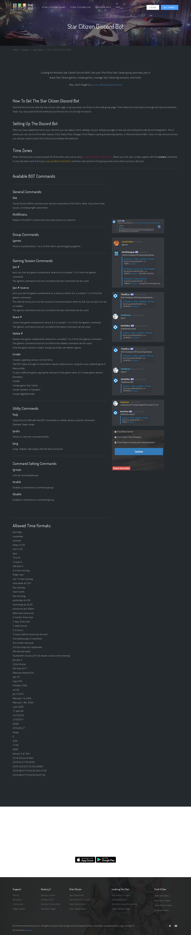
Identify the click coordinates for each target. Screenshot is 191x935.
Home (16, 49)
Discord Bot (104, 5)
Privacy (16, 895)
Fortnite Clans (161, 910)
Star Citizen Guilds (78, 905)
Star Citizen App (77, 910)
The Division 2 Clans (122, 895)
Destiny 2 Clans (49, 895)
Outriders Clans (162, 900)
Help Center (19, 910)
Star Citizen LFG (81, 5)
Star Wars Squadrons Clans (126, 905)
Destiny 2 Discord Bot (52, 905)
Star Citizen (40, 49)
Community (18, 905)
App (119, 5)
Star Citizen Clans (54, 5)
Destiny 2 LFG (48, 900)
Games (26, 49)
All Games (169, 6)
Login (153, 6)
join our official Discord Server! (106, 84)
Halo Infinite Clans (121, 910)
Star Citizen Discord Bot (81, 900)
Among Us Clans (120, 900)
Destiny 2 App (48, 910)
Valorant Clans (161, 895)
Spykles (28, 930)
